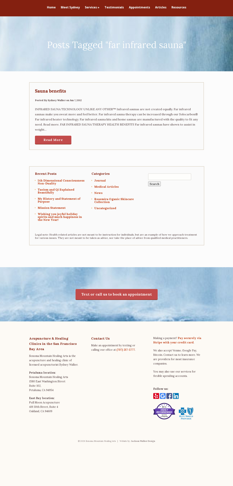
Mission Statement (52, 206)
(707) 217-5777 (125, 348)
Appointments (139, 7)
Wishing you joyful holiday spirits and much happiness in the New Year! (60, 215)
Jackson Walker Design (143, 439)
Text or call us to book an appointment (116, 292)
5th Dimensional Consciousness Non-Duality (61, 180)
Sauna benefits (50, 89)
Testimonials (114, 7)
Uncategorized (105, 206)
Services (92, 7)
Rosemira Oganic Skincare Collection (114, 198)
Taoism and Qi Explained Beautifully (56, 189)
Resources (178, 7)
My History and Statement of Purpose (59, 198)
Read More (53, 138)
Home (51, 7)
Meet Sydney (70, 7)
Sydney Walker (57, 98)
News (98, 191)
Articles (160, 7)
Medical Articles (106, 185)
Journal (100, 178)
